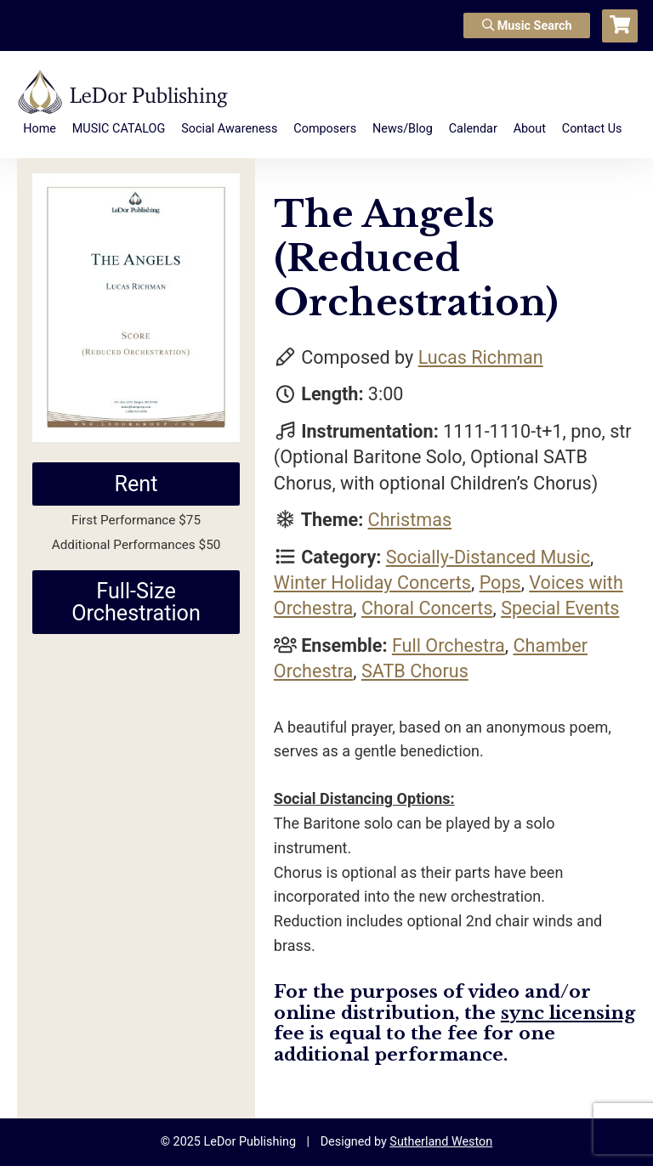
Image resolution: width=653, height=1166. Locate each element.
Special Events (560, 608)
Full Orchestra (448, 645)
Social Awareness (229, 129)
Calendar (473, 129)
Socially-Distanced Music (488, 557)
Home (39, 129)
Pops (500, 582)
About (530, 129)
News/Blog (402, 129)
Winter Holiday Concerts (372, 582)
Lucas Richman (480, 357)
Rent (135, 484)
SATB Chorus (414, 671)
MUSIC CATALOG (119, 129)
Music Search (527, 26)
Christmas (410, 519)
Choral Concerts (427, 608)
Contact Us (592, 129)
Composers (324, 129)
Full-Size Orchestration (136, 602)
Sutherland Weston (440, 1142)
